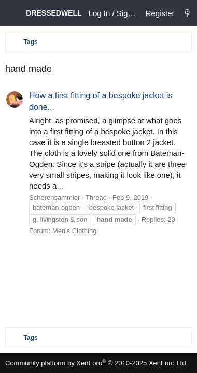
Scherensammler (54, 198)
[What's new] (187, 13)
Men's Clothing (74, 231)
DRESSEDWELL (53, 13)
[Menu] (12, 13)
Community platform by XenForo (96, 363)
